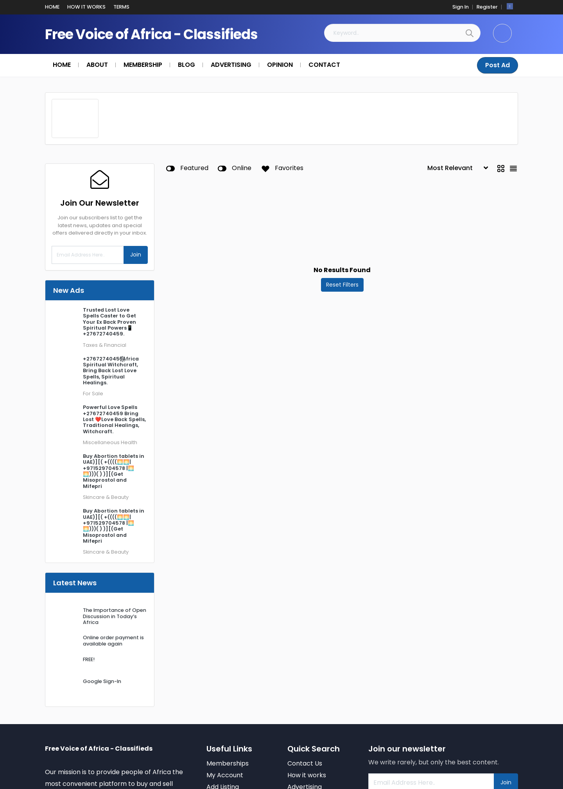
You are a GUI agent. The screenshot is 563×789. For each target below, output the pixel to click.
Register (487, 6)
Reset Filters (342, 284)
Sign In (460, 6)
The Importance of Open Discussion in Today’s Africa (114, 615)
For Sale (93, 393)
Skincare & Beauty (106, 496)
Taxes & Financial (104, 344)
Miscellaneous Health (110, 442)
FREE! (89, 659)
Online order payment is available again (113, 640)
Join (135, 254)
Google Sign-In (102, 681)
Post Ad (497, 64)
